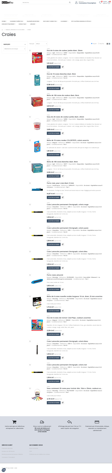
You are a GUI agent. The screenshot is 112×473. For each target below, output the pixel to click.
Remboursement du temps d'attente (12, 454)
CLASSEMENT (64, 21)
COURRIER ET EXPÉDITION (16, 21)
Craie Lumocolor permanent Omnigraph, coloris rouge (68, 204)
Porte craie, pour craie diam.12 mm (60, 183)
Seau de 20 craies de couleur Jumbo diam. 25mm (65, 117)
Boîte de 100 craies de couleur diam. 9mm (63, 95)
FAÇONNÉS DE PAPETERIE (33, 21)
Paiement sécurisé (7, 448)
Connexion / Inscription (87, 3)
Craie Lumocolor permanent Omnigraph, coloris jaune (67, 228)
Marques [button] (7, 44)
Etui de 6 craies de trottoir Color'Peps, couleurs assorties (69, 318)
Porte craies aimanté (55, 275)
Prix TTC (101, 44)
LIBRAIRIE (32, 24)
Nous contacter (33, 448)
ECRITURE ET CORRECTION (50, 21)
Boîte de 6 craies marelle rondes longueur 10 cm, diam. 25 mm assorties (74, 296)
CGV (30, 451)
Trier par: (31, 44)
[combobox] (41, 44)
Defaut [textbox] (38, 43)
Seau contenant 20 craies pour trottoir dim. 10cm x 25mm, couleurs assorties (75, 388)
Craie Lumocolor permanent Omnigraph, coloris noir (67, 365)
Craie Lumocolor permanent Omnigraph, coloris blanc (67, 341)
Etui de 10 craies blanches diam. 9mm (61, 74)
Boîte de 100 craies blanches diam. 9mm (62, 162)
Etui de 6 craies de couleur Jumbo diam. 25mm (65, 50)
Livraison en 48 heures (8, 451)
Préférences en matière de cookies (39, 454)
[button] (109, 2)
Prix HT (93, 44)
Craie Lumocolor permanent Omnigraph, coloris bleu (67, 251)
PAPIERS (4, 21)
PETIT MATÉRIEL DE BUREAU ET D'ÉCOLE (81, 21)
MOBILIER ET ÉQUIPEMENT (8, 24)
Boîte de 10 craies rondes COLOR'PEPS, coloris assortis (68, 140)
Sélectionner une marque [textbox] (11, 49)
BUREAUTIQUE (22, 24)
